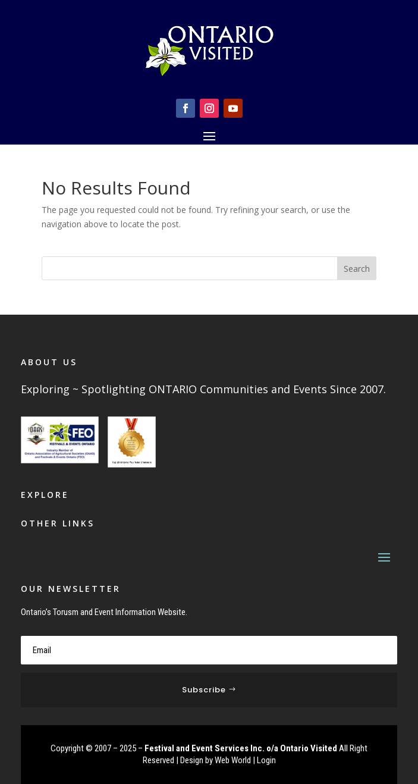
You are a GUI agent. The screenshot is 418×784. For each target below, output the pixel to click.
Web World (233, 760)
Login (266, 760)
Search (357, 268)
